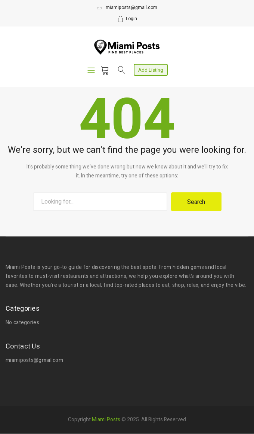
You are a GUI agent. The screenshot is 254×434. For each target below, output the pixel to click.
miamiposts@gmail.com (127, 7)
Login (131, 18)
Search (196, 202)
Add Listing (150, 70)
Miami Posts (106, 419)
